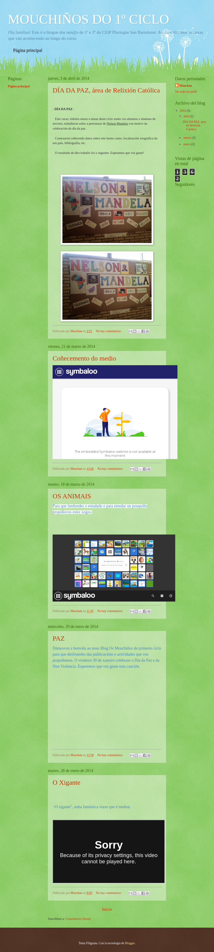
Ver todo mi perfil (186, 91)
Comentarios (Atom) (78, 919)
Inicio (107, 909)
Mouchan (185, 85)
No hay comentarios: (109, 331)
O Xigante (66, 782)
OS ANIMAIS (72, 496)
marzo (187, 137)
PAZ (59, 638)
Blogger (130, 943)
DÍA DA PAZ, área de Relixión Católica (106, 90)
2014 (183, 110)
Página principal (27, 50)
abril (186, 116)
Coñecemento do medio (84, 358)
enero (187, 144)
